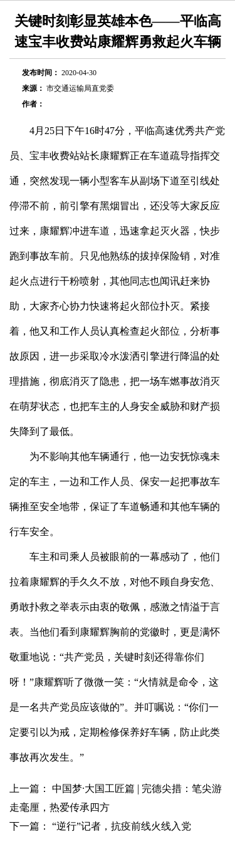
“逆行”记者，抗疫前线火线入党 (121, 826)
